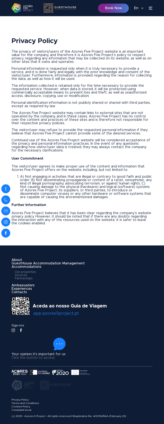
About (17, 260)
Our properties (25, 272)
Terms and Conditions (25, 403)
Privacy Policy (20, 399)
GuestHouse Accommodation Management (48, 263)
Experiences (22, 288)
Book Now (113, 8)
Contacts (19, 292)
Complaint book (22, 410)
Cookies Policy (21, 406)
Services (21, 275)
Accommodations (26, 266)
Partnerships (24, 278)
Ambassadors (23, 285)
